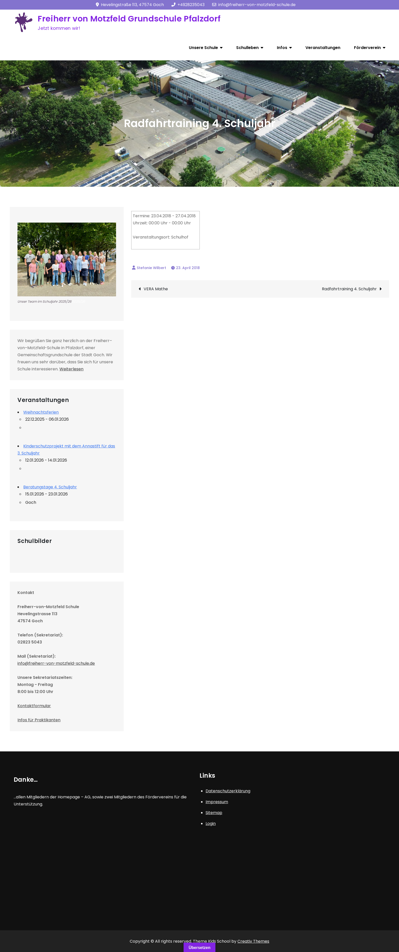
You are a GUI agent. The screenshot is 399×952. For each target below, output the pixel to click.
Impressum (217, 802)
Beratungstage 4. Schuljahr (50, 487)
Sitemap (214, 813)
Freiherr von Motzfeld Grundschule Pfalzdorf (129, 18)
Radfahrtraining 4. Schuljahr (349, 289)
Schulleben (247, 48)
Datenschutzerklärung (228, 791)
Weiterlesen (71, 369)
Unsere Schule (203, 48)
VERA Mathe (156, 289)
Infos (282, 48)
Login (211, 823)
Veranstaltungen (322, 48)
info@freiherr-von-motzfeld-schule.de (254, 5)
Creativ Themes (253, 941)
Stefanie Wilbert (151, 267)
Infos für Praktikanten (38, 720)
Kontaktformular (34, 706)
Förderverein (367, 48)
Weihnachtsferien (41, 412)
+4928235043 (188, 5)
